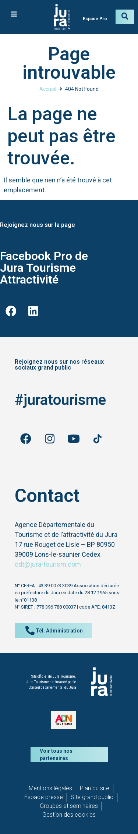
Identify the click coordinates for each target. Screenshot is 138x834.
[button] (13, 13)
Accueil (47, 89)
